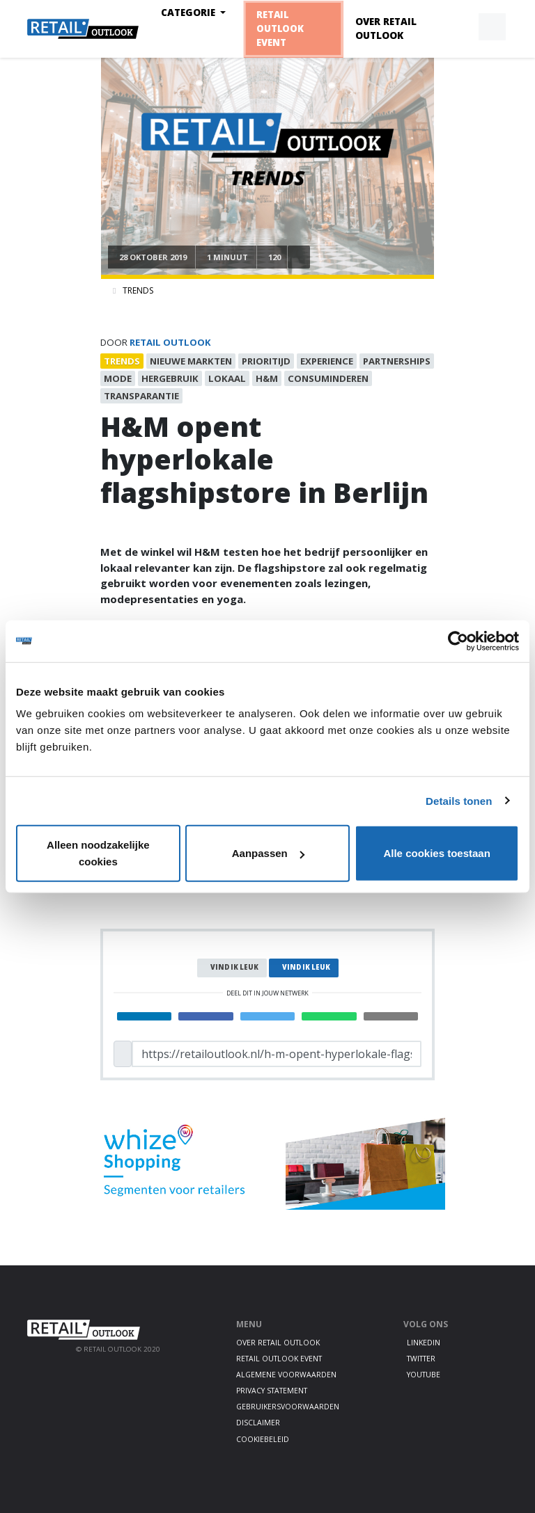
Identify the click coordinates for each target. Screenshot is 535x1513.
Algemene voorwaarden (286, 1374)
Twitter (421, 1358)
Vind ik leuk (234, 967)
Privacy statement (271, 1390)
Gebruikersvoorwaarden (287, 1406)
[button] (460, 27)
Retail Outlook (170, 342)
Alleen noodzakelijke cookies (98, 853)
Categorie (189, 12)
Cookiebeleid (262, 1439)
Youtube (423, 1374)
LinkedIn (423, 1342)
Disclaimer (258, 1422)
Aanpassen (268, 853)
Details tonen (459, 800)
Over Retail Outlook (386, 28)
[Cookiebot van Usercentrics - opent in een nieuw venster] (458, 640)
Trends (138, 290)
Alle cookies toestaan (436, 853)
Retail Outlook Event (280, 28)
